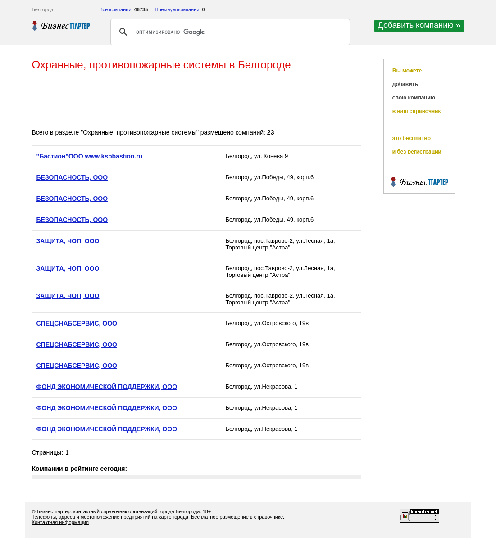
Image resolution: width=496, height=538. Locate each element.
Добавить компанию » (419, 25)
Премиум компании (177, 9)
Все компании (116, 9)
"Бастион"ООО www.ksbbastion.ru (89, 156)
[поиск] (229, 32)
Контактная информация (60, 522)
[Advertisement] (196, 100)
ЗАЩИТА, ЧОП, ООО (68, 240)
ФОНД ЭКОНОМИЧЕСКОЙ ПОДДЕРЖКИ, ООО (106, 386)
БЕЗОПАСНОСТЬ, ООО (72, 177)
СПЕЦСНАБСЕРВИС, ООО (76, 323)
